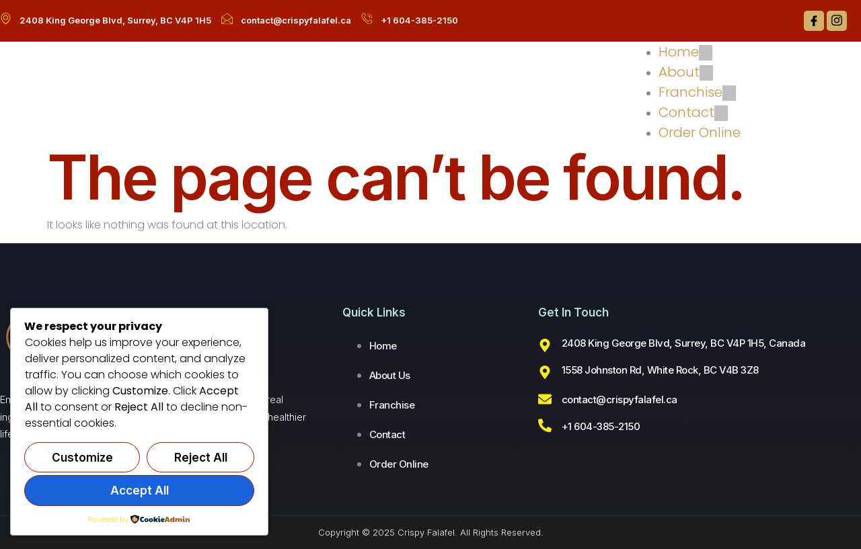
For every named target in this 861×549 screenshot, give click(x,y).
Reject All (200, 457)
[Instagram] (837, 21)
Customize (82, 457)
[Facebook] (814, 21)
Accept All (139, 490)
